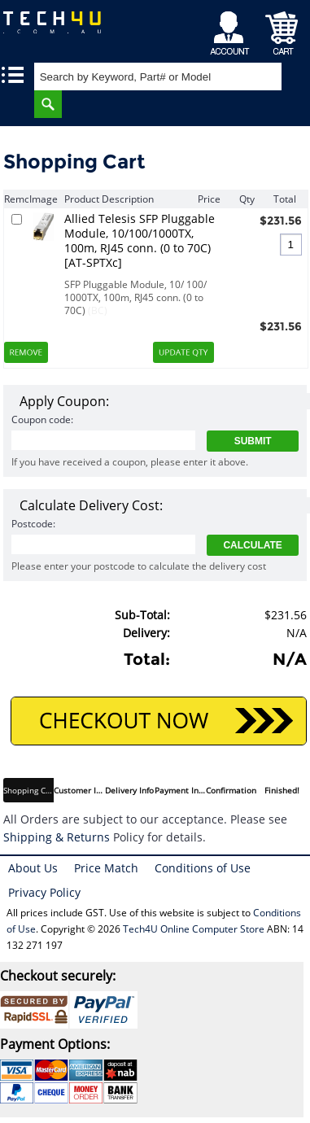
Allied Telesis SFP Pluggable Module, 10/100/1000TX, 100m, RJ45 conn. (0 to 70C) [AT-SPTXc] (139, 241)
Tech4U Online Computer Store (193, 929)
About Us (33, 868)
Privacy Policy (44, 892)
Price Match (106, 868)
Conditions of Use (203, 868)
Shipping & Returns (56, 837)
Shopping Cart (282, 29)
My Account (232, 29)
